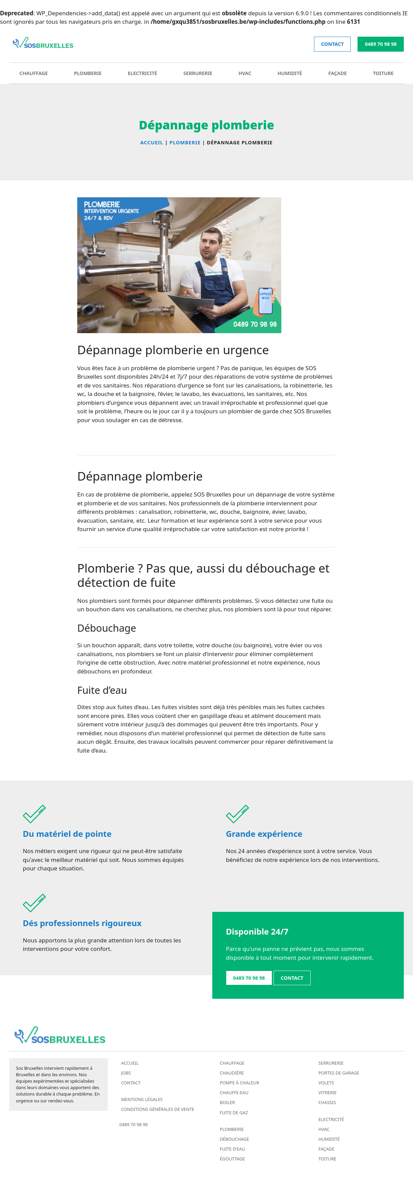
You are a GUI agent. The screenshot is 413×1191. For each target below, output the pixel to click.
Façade (337, 73)
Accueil (129, 1063)
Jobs (126, 1073)
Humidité (290, 73)
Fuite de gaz (234, 1112)
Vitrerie (327, 1092)
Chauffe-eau (234, 1092)
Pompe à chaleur (239, 1083)
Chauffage (33, 73)
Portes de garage (338, 1073)
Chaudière (232, 1073)
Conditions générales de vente (157, 1109)
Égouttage (232, 1159)
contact (332, 44)
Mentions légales (142, 1099)
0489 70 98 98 (381, 44)
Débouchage (234, 1139)
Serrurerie (197, 73)
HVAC (244, 73)
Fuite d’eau (232, 1149)
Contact (131, 1083)
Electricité (143, 73)
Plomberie (87, 73)
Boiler (227, 1102)
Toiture (383, 73)
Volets (326, 1083)
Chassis (327, 1102)
